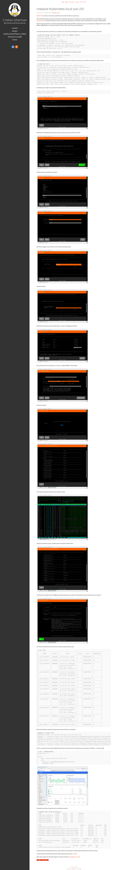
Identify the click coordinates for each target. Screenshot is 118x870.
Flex (80, 868)
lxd (38, 860)
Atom (81, 2)
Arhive (66, 2)
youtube (74, 854)
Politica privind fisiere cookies (14, 34)
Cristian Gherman (15, 20)
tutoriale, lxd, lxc (56, 12)
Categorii (71, 2)
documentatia (41, 20)
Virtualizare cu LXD (74, 857)
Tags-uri (77, 2)
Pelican (74, 868)
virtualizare (42, 860)
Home (14, 39)
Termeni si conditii (15, 37)
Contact (15, 28)
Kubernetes (40, 16)
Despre (14, 31)
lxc (47, 860)
